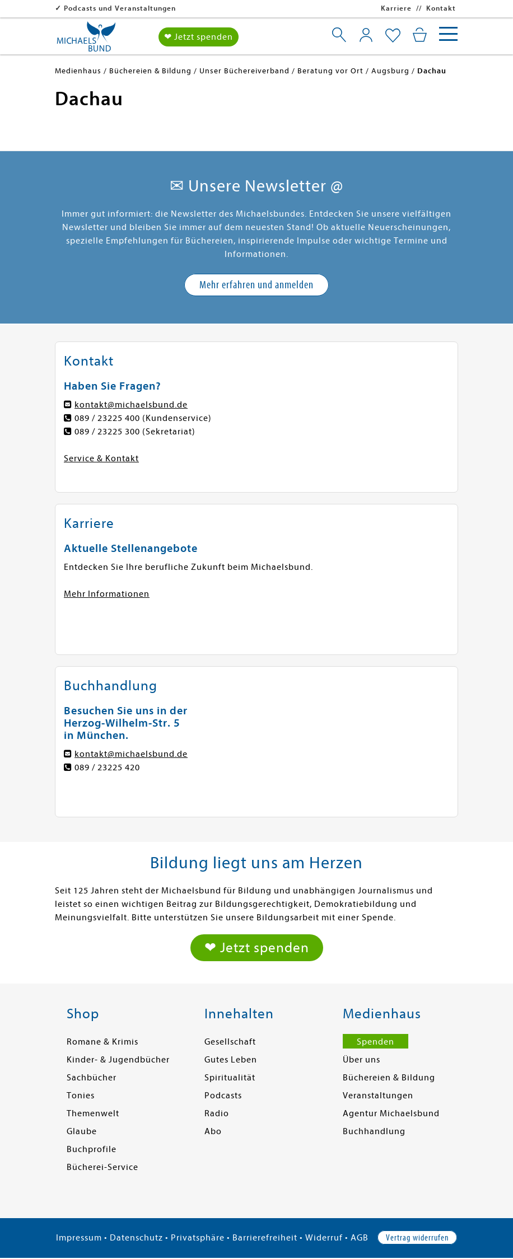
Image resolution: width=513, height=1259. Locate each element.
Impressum (79, 1238)
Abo (213, 1131)
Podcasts (223, 1095)
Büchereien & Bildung (389, 1078)
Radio (216, 1113)
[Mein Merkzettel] (393, 35)
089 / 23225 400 (107, 418)
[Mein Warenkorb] (420, 34)
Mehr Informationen (107, 594)
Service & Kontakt (101, 458)
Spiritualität (229, 1078)
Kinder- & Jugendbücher (118, 1060)
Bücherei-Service (102, 1167)
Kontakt (441, 8)
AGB (360, 1238)
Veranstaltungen (378, 1095)
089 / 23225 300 (107, 432)
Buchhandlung (374, 1131)
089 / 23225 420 (107, 767)
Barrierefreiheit (264, 1238)
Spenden (375, 1042)
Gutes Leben (230, 1060)
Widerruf (324, 1238)
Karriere (396, 8)
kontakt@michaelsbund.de (131, 405)
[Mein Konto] (366, 34)
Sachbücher (91, 1078)
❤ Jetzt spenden (198, 37)
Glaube (82, 1131)
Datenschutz (136, 1238)
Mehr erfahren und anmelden (256, 284)
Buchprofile (91, 1149)
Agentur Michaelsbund (391, 1113)
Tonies (81, 1095)
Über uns (361, 1060)
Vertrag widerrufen (417, 1238)
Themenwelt (93, 1113)
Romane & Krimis (102, 1042)
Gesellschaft (230, 1042)
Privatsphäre (198, 1238)
